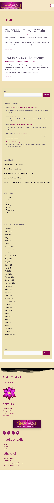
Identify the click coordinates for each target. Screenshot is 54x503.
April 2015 (8, 271)
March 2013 (9, 325)
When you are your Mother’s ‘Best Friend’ (22, 124)
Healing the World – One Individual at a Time (18, 173)
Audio (7, 200)
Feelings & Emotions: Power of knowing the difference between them (27, 182)
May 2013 (8, 319)
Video (7, 213)
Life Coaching (15, 116)
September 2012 (10, 335)
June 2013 (8, 316)
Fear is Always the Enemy (24, 58)
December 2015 (10, 250)
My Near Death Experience (12, 169)
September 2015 (10, 256)
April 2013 (8, 322)
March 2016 (9, 244)
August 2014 (9, 286)
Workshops (6, 415)
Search (5, 91)
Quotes (8, 207)
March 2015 (9, 274)
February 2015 (10, 277)
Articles (18, 34)
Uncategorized (10, 210)
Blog (21, 34)
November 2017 (10, 235)
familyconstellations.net (12, 465)
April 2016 (8, 241)
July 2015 (8, 262)
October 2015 (9, 253)
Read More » (8, 49)
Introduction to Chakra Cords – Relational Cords (24, 107)
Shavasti (8, 142)
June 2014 (8, 289)
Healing (26, 34)
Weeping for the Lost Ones (12, 178)
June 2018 (8, 232)
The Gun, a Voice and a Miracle (13, 164)
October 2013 (9, 304)
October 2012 (9, 331)
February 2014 (10, 301)
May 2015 (8, 268)
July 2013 (8, 313)
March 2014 (9, 298)
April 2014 (8, 295)
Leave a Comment (10, 34)
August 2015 (9, 259)
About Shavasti (9, 458)
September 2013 (10, 307)
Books (6, 446)
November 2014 (10, 283)
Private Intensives (8, 413)
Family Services (8, 411)
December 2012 (10, 328)
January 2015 (9, 280)
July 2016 (8, 238)
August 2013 (9, 310)
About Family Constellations (13, 463)
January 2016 (9, 247)
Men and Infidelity (22, 133)
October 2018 (9, 229)
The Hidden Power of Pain (25, 30)
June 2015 (8, 265)
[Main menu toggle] (52, 5)
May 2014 (8, 292)
